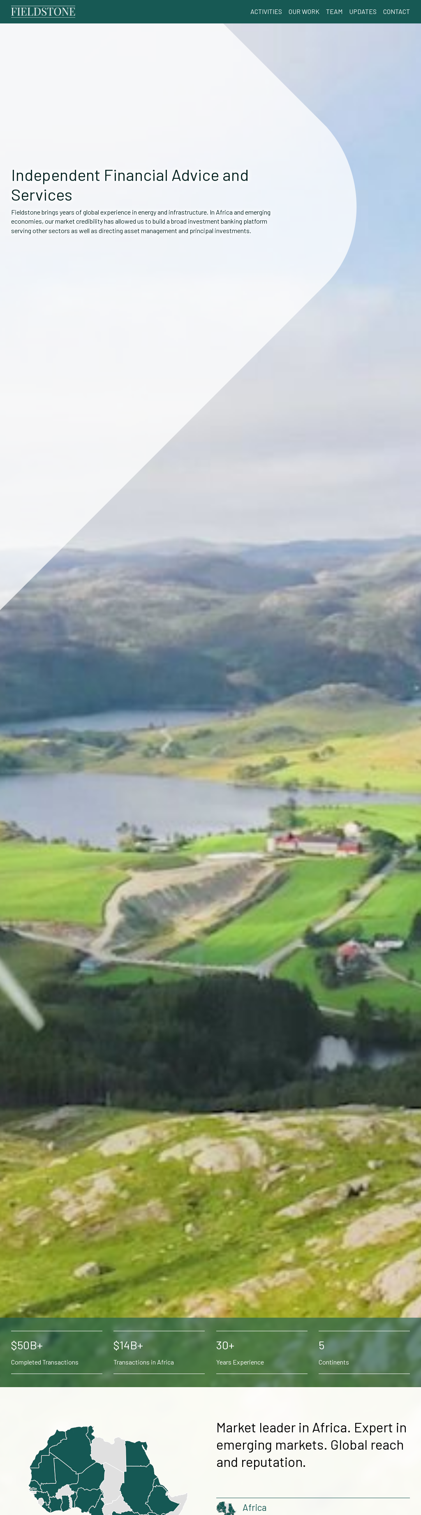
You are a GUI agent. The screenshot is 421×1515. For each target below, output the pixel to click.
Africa (255, 1507)
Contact (396, 11)
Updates (363, 11)
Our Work (304, 11)
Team (334, 11)
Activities (266, 11)
